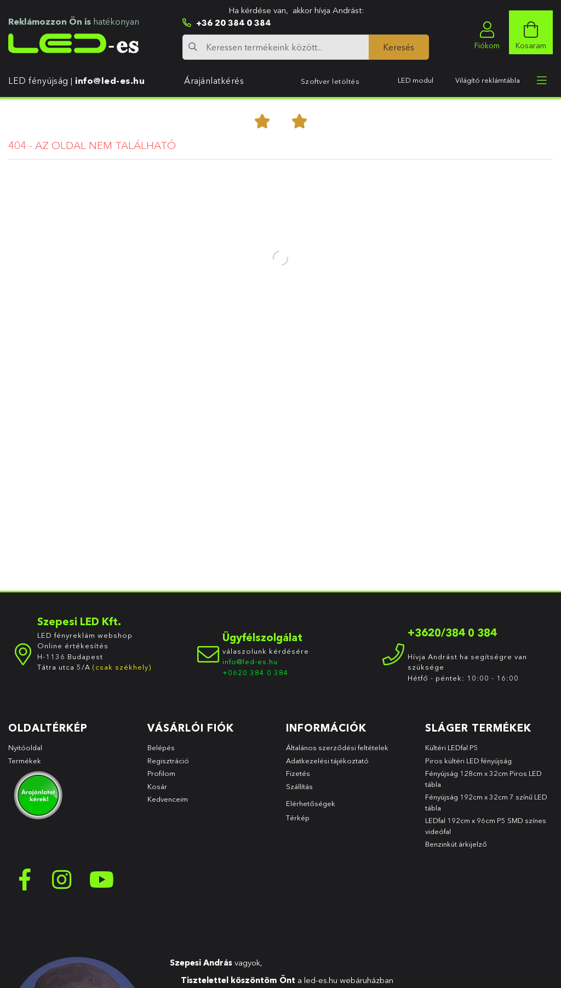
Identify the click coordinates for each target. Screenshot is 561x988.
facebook (24, 879)
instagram (63, 879)
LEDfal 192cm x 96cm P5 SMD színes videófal (485, 826)
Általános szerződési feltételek (337, 747)
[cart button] (531, 32)
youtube (101, 879)
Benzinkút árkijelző (456, 843)
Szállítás (299, 786)
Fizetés (298, 773)
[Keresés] (399, 47)
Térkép (298, 817)
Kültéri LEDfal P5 (451, 747)
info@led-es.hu (110, 80)
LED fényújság (38, 80)
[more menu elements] (542, 81)
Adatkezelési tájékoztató (327, 760)
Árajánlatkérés (214, 80)
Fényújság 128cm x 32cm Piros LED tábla (483, 779)
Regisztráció (168, 760)
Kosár (157, 786)
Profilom (161, 773)
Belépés (161, 747)
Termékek (25, 760)
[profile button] (487, 32)
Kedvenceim (167, 799)
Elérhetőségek (310, 803)
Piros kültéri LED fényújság (468, 760)
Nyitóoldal (25, 747)
